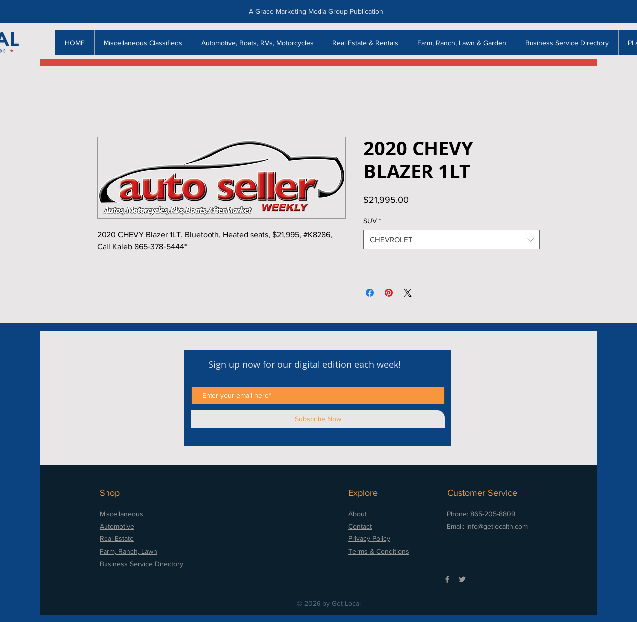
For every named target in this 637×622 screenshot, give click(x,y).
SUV (372, 221)
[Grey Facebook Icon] (447, 579)
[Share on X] (408, 293)
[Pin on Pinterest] (389, 293)
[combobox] (451, 239)
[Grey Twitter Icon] (462, 579)
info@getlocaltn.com (497, 526)
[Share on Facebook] (370, 293)
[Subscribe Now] (318, 419)
